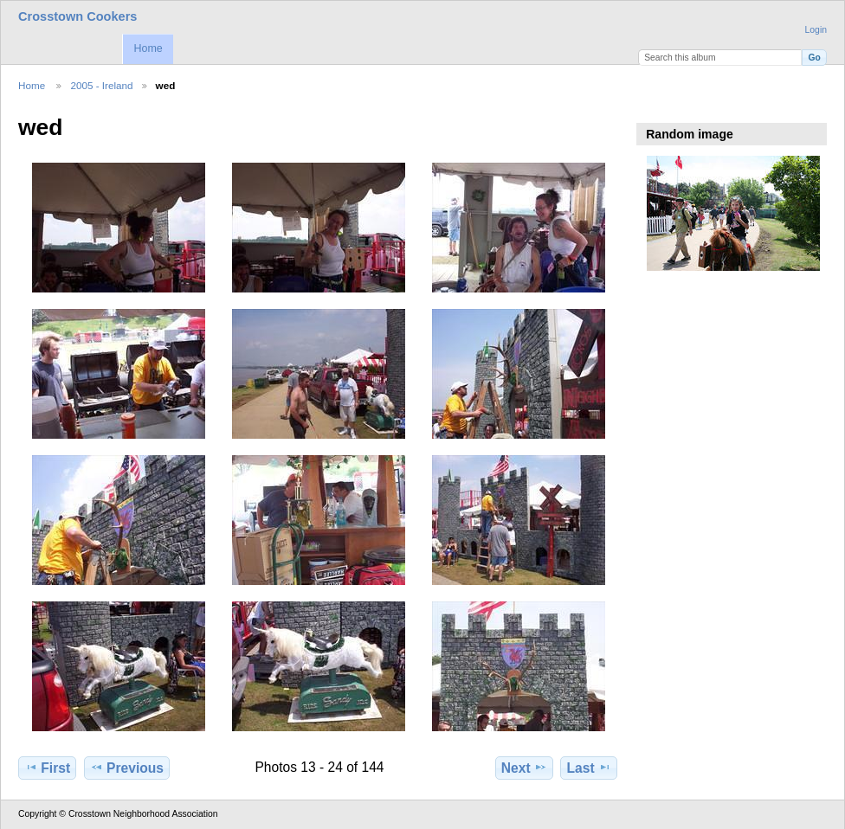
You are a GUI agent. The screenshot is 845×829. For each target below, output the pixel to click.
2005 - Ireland (101, 85)
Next (524, 767)
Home (147, 48)
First (47, 767)
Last (589, 767)
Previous (127, 767)
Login (816, 30)
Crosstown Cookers (77, 16)
